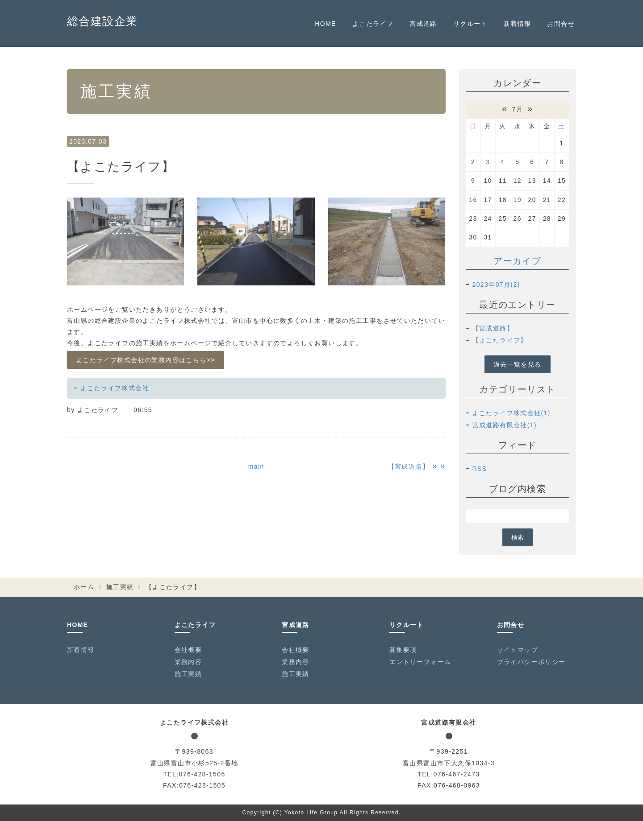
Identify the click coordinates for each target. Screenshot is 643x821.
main (256, 466)
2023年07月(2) (496, 284)
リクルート (470, 23)
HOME (325, 23)
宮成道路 (423, 23)
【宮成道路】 (493, 328)
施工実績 (120, 586)
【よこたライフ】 (499, 340)
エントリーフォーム (420, 661)
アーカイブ (517, 261)
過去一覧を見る (517, 364)
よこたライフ (372, 23)
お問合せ (561, 23)
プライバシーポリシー (531, 661)
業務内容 (188, 661)
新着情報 (517, 23)
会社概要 (188, 649)
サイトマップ (517, 649)
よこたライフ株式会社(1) (511, 413)
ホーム (84, 586)
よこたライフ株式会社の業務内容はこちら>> (145, 359)
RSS (479, 468)
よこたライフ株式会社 (114, 388)
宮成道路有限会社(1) (504, 425)
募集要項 (403, 649)
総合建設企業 (102, 21)
